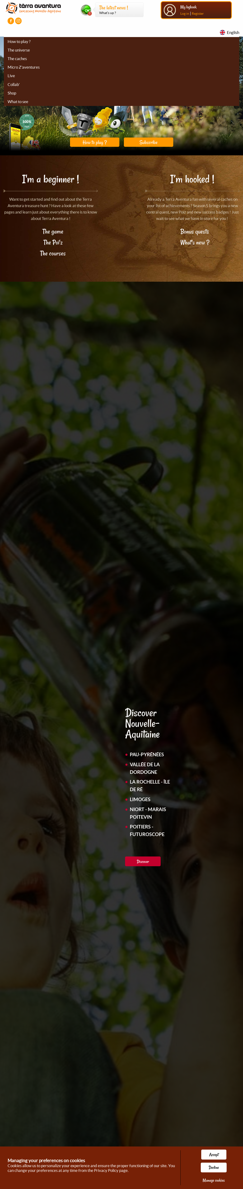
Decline (214, 1167)
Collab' (14, 84)
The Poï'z (53, 242)
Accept (214, 1154)
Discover (143, 861)
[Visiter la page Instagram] (18, 21)
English (233, 32)
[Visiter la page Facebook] (11, 21)
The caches (17, 58)
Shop (12, 93)
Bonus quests (194, 231)
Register (198, 13)
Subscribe (149, 142)
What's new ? (194, 242)
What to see (18, 101)
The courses (53, 253)
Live (11, 75)
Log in (184, 13)
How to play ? (19, 41)
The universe (19, 50)
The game (52, 231)
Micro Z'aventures (24, 67)
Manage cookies (214, 1180)
